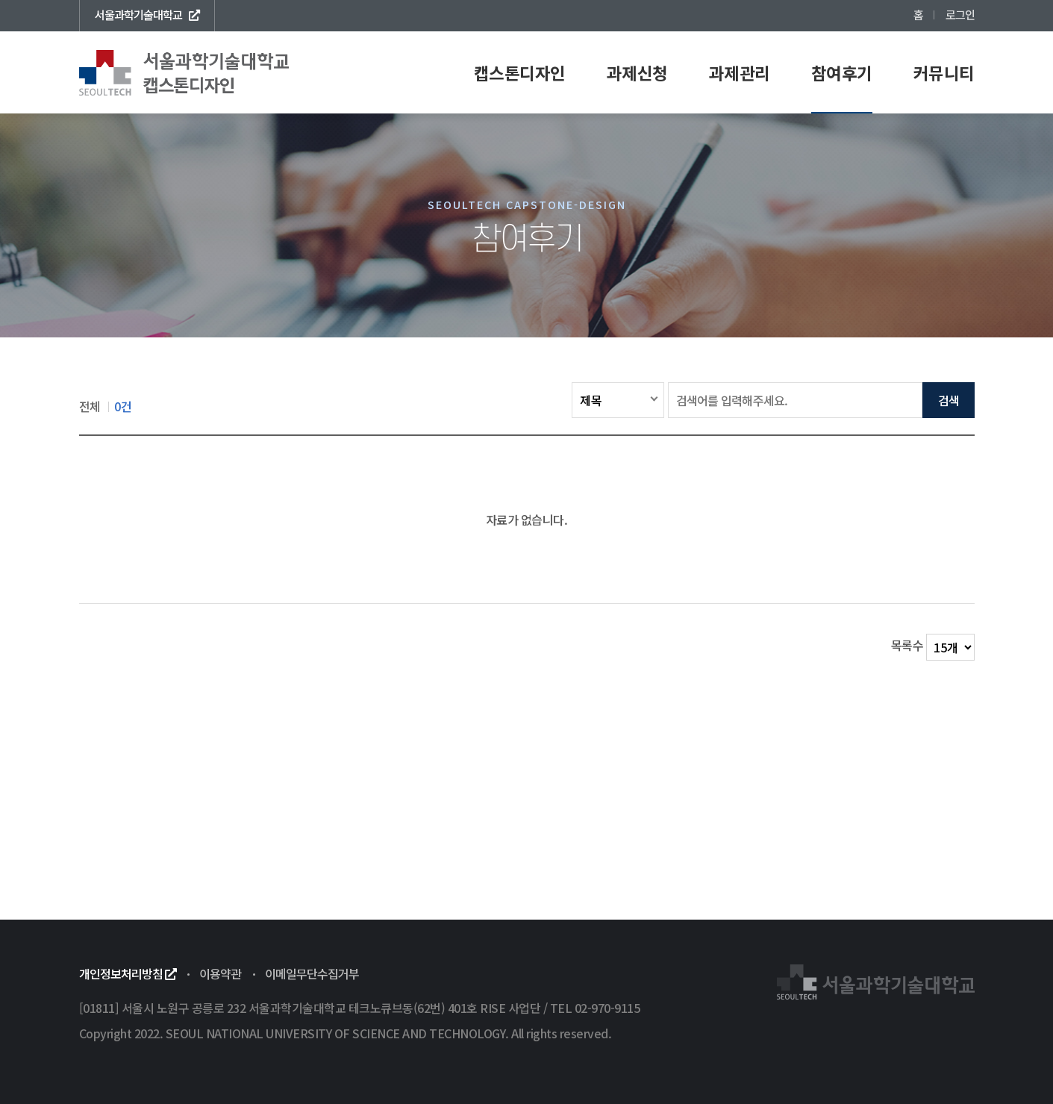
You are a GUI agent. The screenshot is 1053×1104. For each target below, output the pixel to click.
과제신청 (637, 72)
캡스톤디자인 (520, 72)
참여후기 (841, 72)
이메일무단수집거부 (312, 973)
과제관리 (739, 72)
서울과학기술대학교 (147, 14)
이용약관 (220, 973)
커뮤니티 (944, 72)
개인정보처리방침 (127, 973)
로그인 (960, 14)
